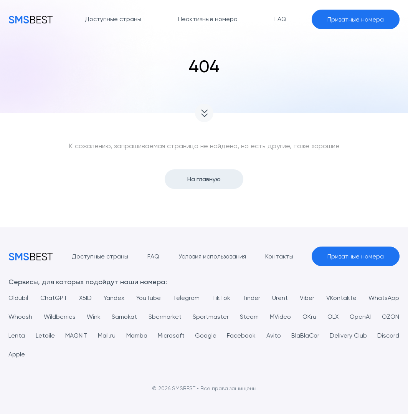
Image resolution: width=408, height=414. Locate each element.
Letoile (45, 335)
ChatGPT (53, 297)
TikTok (221, 297)
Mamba (136, 335)
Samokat (124, 316)
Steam (249, 316)
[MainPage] (30, 19)
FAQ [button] (280, 19)
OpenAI (360, 316)
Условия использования (212, 256)
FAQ (153, 256)
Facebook (241, 335)
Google (205, 335)
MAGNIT (76, 335)
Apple (16, 354)
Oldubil (18, 297)
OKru (309, 316)
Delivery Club (348, 335)
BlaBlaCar (305, 335)
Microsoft (171, 335)
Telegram (186, 297)
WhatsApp (383, 297)
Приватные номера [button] (355, 19)
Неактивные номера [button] (208, 19)
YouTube (148, 297)
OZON (390, 316)
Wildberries (60, 316)
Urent (280, 297)
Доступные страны (100, 256)
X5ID (85, 297)
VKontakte (341, 297)
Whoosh (20, 316)
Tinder (251, 297)
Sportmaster (211, 316)
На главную (204, 179)
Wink (94, 316)
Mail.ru (107, 335)
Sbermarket (165, 316)
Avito (273, 335)
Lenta (16, 335)
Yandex (114, 297)
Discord (388, 335)
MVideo (280, 316)
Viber (307, 297)
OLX (333, 316)
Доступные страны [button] (113, 19)
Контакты (279, 256)
